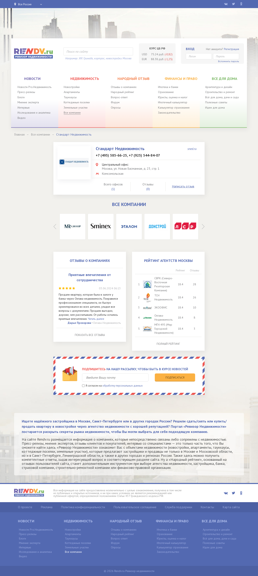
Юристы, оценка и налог (172, 97)
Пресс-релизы (26, 92)
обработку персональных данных (122, 385)
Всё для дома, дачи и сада (222, 97)
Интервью (24, 107)
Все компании (72, 112)
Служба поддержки (178, 507)
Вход (190, 49)
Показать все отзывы (90, 335)
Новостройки (72, 87)
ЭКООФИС (160, 307)
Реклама (46, 507)
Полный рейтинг (168, 344)
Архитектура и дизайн (218, 87)
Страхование (166, 92)
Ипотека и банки (168, 87)
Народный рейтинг (122, 92)
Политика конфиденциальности (83, 507)
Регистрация (231, 49)
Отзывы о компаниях (123, 87)
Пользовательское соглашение (134, 507)
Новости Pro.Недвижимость (34, 87)
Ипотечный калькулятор (172, 102)
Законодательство (169, 112)
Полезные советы (216, 102)
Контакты (207, 507)
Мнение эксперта (28, 102)
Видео (22, 118)
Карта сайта (231, 507)
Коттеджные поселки (77, 102)
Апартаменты (72, 92)
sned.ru (192, 149)
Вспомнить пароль (228, 61)
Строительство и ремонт (220, 92)
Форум (115, 102)
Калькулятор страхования (173, 107)
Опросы (116, 107)
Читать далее (96, 319)
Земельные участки (75, 107)
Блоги (21, 97)
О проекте (25, 507)
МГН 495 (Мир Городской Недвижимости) (164, 329)
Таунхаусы (70, 97)
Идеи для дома (215, 107)
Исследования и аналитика (34, 112)
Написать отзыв (183, 186)
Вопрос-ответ (119, 97)
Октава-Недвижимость (107, 323)
